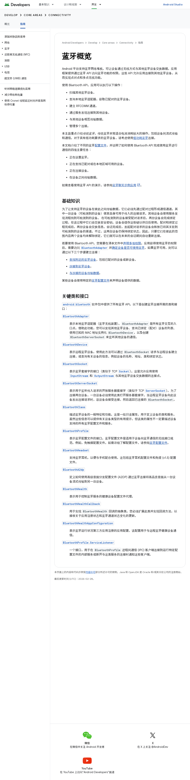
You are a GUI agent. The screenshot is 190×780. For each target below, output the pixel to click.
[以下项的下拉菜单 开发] (102, 4)
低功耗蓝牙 (140, 138)
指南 (140, 42)
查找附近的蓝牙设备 (82, 260)
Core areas (33, 15)
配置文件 (101, 145)
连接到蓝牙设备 (79, 266)
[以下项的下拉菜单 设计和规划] (82, 4)
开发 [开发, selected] (94, 4)
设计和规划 (70, 4)
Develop (11, 15)
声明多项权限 (132, 243)
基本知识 (44, 4)
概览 (7, 24)
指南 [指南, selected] (23, 24)
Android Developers (72, 42)
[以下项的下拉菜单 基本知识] (54, 4)
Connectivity (59, 15)
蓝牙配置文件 (100, 281)
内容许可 (90, 572)
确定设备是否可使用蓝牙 (128, 248)
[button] (24, 43)
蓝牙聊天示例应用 (124, 185)
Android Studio (173, 4)
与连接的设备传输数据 (84, 273)
